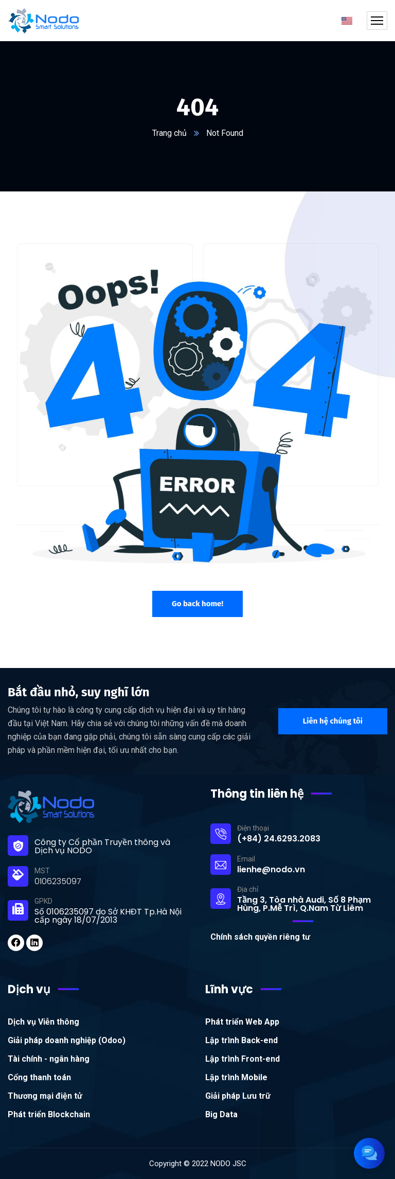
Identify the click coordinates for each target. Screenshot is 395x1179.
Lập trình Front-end (242, 1059)
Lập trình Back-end (241, 1040)
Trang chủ (169, 133)
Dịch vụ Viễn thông (43, 1022)
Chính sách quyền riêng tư (260, 937)
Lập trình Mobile (236, 1077)
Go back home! (197, 603)
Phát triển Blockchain (49, 1114)
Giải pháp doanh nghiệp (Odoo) (66, 1040)
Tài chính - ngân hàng (48, 1059)
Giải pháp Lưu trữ (238, 1096)
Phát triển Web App (242, 1022)
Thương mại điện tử (45, 1096)
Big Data (221, 1114)
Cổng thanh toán (39, 1077)
